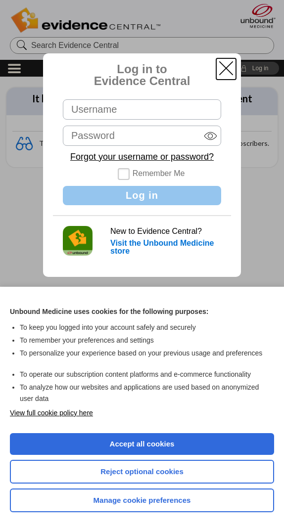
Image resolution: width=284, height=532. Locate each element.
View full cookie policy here (51, 413)
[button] (226, 69)
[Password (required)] (142, 136)
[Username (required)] (142, 109)
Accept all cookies (142, 444)
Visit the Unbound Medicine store (162, 247)
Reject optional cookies (142, 471)
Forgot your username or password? (142, 157)
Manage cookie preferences (142, 500)
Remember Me (159, 173)
